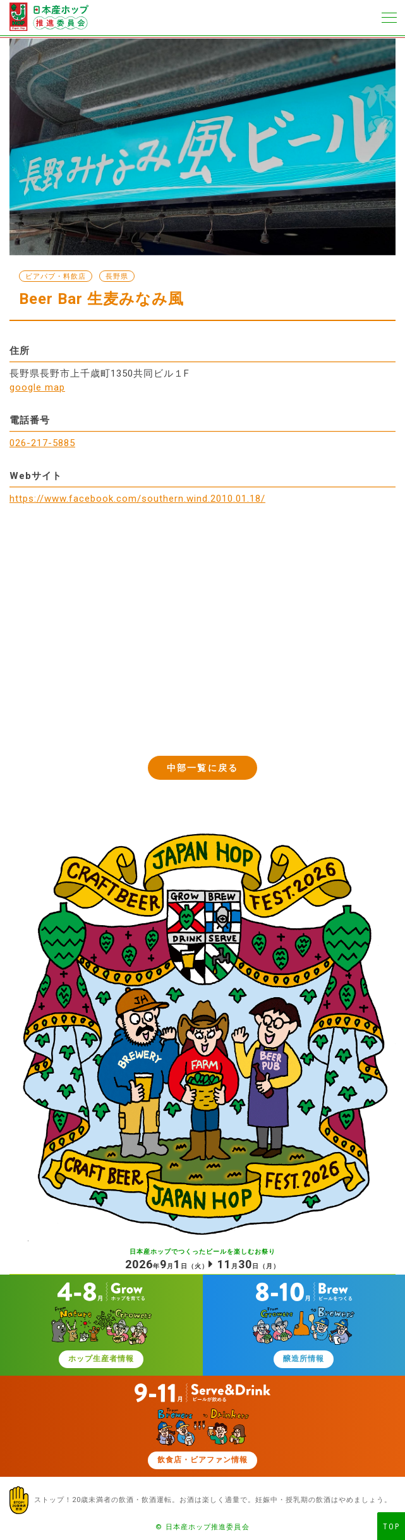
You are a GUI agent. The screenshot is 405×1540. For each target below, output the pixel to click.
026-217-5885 (42, 443)
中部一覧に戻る (202, 768)
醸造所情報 (303, 1358)
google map (37, 387)
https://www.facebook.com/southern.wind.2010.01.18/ (137, 498)
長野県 (117, 276)
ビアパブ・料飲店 (55, 276)
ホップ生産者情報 (101, 1358)
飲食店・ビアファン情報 (202, 1459)
